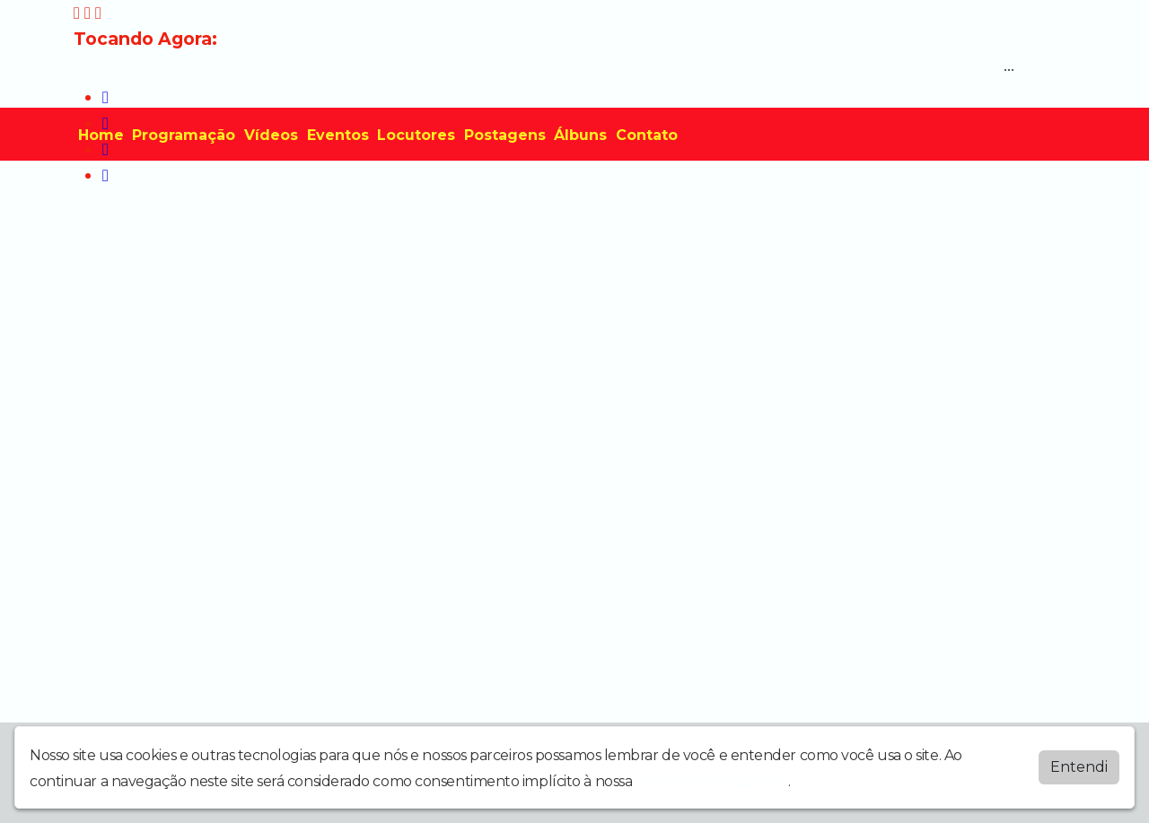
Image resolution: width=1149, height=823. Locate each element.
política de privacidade (712, 781)
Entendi (1079, 766)
